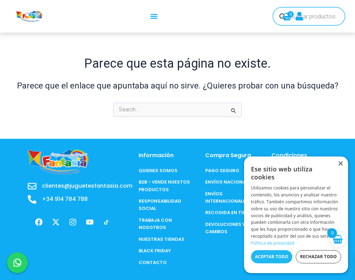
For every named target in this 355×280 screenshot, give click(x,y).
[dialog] (296, 214)
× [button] (340, 164)
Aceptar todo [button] (271, 257)
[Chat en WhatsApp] (17, 262)
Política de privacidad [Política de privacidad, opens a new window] (272, 243)
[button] (154, 16)
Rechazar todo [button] (318, 257)
